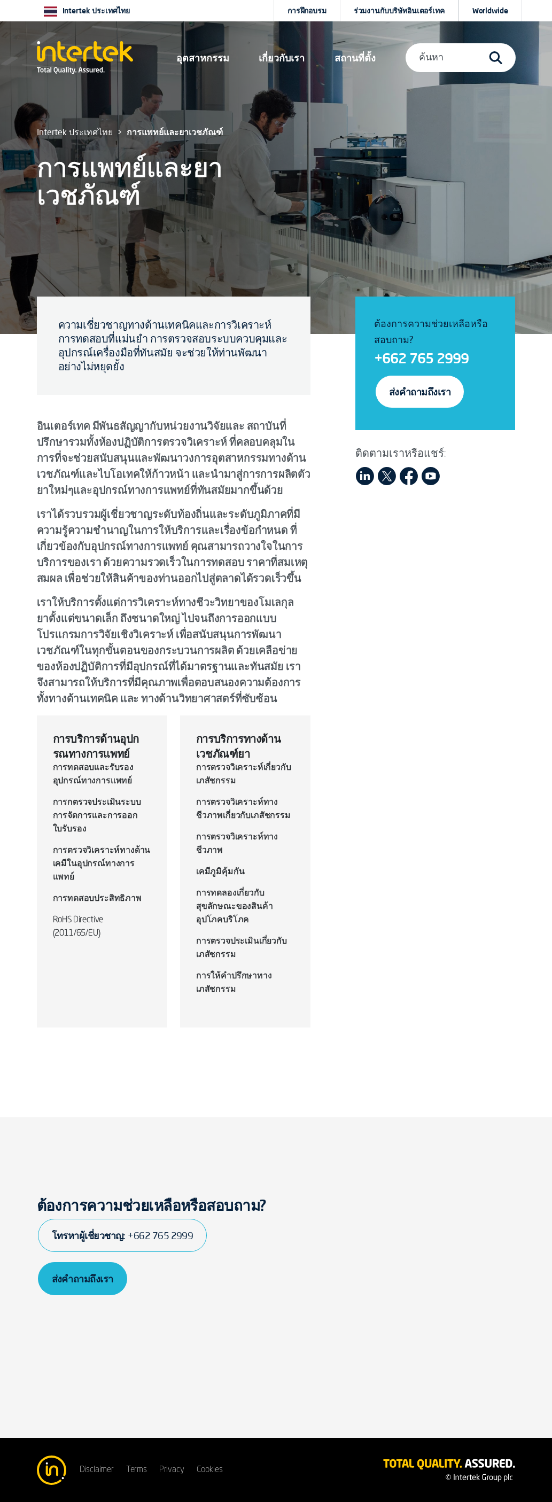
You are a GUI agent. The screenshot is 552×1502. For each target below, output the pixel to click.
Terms (136, 1470)
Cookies (210, 1470)
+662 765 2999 (421, 358)
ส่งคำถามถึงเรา (419, 392)
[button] (202, 58)
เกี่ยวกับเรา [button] (282, 58)
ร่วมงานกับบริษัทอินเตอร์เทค (399, 10)
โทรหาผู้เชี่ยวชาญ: (122, 1235)
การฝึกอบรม (306, 10)
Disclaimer (97, 1470)
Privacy (171, 1470)
